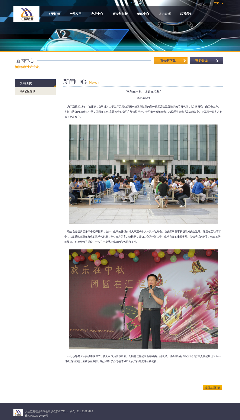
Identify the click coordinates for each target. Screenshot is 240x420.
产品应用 (75, 14)
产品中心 (97, 14)
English (201, 3)
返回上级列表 (212, 387)
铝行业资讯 (27, 91)
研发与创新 (120, 14)
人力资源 (165, 14)
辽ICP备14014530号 (36, 415)
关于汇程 (54, 14)
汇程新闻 (26, 83)
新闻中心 (143, 14)
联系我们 (186, 14)
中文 (216, 3)
